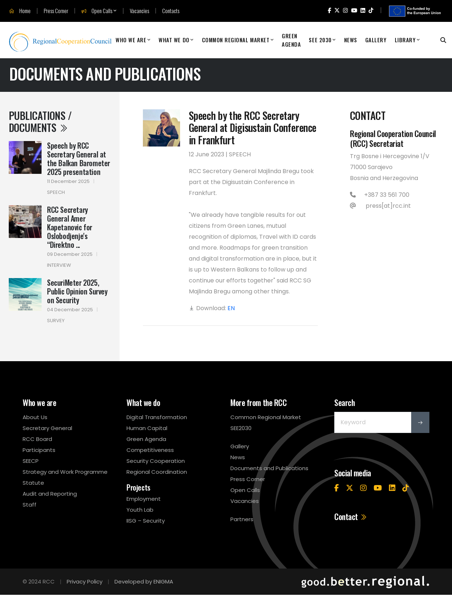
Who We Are (131, 40)
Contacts (170, 10)
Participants (39, 450)
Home (20, 11)
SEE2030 (241, 428)
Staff (29, 504)
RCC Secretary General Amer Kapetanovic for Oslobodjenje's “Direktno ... (69, 227)
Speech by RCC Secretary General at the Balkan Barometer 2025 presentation (78, 158)
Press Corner (56, 10)
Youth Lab (139, 510)
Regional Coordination (156, 472)
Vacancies (139, 10)
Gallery (376, 40)
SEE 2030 (320, 40)
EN (231, 308)
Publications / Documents (40, 121)
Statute (33, 483)
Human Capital (146, 428)
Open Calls (96, 11)
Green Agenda (291, 40)
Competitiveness (150, 450)
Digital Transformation (156, 417)
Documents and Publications (269, 468)
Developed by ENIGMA (143, 581)
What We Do (174, 40)
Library (405, 40)
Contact (350, 516)
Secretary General (47, 428)
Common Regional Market (236, 40)
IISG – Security (145, 520)
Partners (241, 519)
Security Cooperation (155, 461)
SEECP (31, 461)
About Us (35, 417)
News (350, 40)
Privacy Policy (84, 581)
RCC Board (37, 439)
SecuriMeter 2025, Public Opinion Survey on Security (77, 291)
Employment (143, 499)
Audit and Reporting (50, 493)
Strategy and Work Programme (65, 472)
